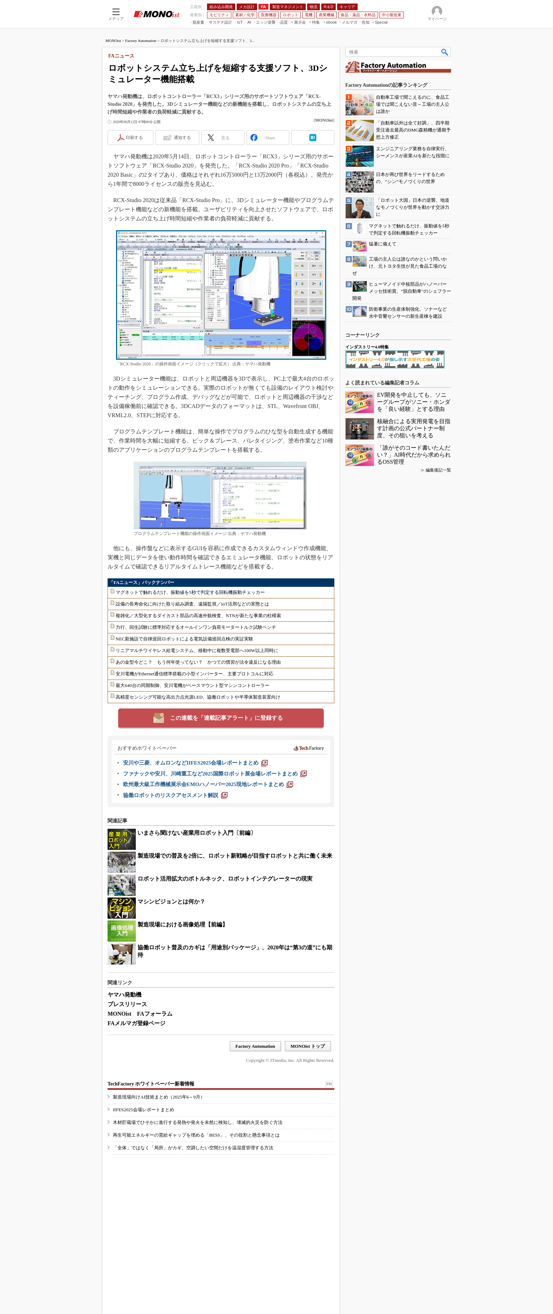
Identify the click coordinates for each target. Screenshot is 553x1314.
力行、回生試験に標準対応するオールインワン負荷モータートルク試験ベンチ (196, 627)
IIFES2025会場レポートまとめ (143, 1109)
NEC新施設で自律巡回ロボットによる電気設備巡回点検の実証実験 (184, 638)
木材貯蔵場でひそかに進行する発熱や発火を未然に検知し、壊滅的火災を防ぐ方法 (197, 1122)
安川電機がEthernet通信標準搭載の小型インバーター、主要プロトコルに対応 (194, 673)
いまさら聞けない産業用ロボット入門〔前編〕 (197, 833)
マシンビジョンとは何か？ (171, 902)
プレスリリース (127, 1004)
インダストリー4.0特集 (367, 347)
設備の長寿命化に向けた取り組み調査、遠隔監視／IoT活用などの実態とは (192, 604)
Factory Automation (140, 40)
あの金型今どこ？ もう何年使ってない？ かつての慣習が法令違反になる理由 (198, 662)
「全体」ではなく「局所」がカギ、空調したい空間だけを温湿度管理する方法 (193, 1147)
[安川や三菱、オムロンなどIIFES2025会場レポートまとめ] (195, 763)
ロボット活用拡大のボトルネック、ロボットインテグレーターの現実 (225, 879)
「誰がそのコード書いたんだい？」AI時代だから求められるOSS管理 (414, 455)
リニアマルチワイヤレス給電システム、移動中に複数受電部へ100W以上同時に (197, 650)
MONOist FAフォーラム (140, 1014)
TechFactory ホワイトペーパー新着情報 (151, 1084)
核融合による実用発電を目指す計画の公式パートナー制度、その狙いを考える (413, 428)
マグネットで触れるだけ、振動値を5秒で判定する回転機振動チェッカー (190, 592)
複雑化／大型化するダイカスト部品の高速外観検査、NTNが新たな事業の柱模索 (198, 615)
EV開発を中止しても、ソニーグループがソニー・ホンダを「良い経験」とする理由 (413, 402)
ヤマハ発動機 (124, 995)
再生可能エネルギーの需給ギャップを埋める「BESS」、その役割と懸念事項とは (196, 1135)
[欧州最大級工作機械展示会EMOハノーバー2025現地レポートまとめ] (208, 784)
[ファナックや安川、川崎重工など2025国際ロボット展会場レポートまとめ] (215, 774)
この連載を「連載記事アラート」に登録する (226, 718)
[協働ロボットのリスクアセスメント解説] (175, 795)
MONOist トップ (308, 1046)
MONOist (113, 40)
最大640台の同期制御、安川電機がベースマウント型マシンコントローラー (192, 685)
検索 (445, 52)
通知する (182, 137)
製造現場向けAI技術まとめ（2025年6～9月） (159, 1097)
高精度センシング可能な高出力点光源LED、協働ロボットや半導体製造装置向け (198, 697)
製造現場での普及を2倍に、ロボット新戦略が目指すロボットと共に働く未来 (235, 856)
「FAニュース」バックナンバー (141, 582)
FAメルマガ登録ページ (136, 1023)
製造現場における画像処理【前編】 (183, 924)
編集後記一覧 (438, 470)
